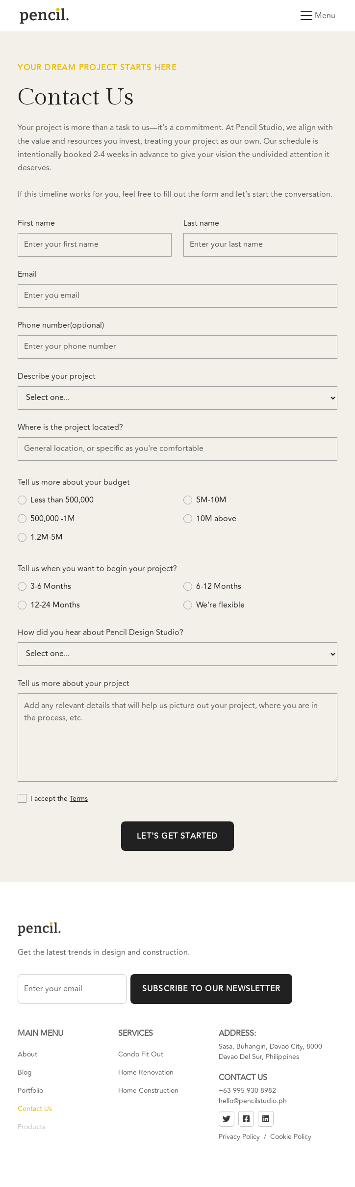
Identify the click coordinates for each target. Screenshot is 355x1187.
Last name (201, 223)
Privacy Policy (239, 1137)
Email (27, 274)
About (27, 1054)
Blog (25, 1072)
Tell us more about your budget (74, 482)
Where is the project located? (70, 427)
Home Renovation (146, 1072)
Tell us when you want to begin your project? (97, 569)
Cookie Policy (290, 1137)
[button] (304, 15)
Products (31, 1127)
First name (36, 223)
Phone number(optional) (61, 325)
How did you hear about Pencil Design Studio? (100, 632)
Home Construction (148, 1090)
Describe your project (57, 376)
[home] (44, 15)
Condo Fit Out (140, 1054)
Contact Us (35, 1109)
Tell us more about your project (73, 683)
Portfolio (30, 1090)
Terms (79, 798)
